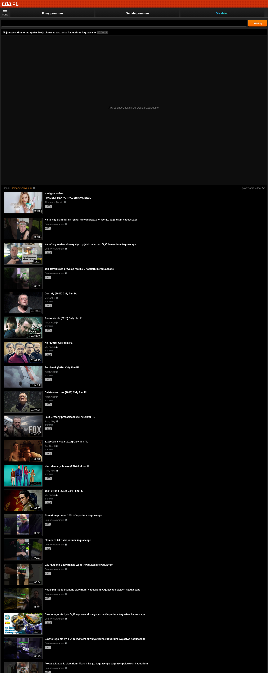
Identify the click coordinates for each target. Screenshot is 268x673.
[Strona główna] (10, 4)
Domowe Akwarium (21, 188)
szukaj (257, 23)
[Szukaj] (124, 23)
